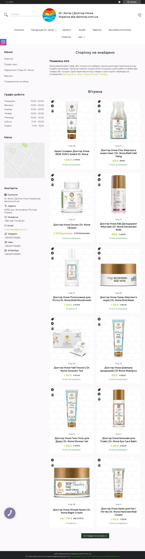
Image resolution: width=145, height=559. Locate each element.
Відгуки (8, 76)
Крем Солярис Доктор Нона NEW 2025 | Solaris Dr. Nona (71, 153)
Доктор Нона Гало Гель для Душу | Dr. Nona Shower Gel (72, 440)
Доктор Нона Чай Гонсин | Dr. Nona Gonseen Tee (72, 369)
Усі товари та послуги (94, 536)
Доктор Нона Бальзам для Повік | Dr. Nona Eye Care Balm (118, 440)
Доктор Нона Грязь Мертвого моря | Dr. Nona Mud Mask (118, 299)
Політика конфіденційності (107, 556)
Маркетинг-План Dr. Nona (19, 70)
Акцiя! (82, 29)
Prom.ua (87, 554)
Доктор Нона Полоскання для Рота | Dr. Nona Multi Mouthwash (72, 299)
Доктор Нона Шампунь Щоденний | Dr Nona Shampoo (118, 369)
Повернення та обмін (16, 81)
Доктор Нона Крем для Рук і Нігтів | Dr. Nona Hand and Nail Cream (119, 511)
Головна (19, 29)
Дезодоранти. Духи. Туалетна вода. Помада (84, 74)
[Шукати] (6, 15)
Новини (66, 37)
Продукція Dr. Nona (42, 29)
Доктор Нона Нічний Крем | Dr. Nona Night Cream (72, 511)
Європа (97, 29)
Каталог (66, 29)
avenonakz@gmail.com (16, 229)
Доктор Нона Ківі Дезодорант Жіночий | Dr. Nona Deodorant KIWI (118, 226)
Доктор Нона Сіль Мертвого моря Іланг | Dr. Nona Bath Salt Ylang (118, 153)
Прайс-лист (10, 64)
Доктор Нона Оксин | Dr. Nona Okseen (71, 226)
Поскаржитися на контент (82, 556)
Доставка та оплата (120, 29)
